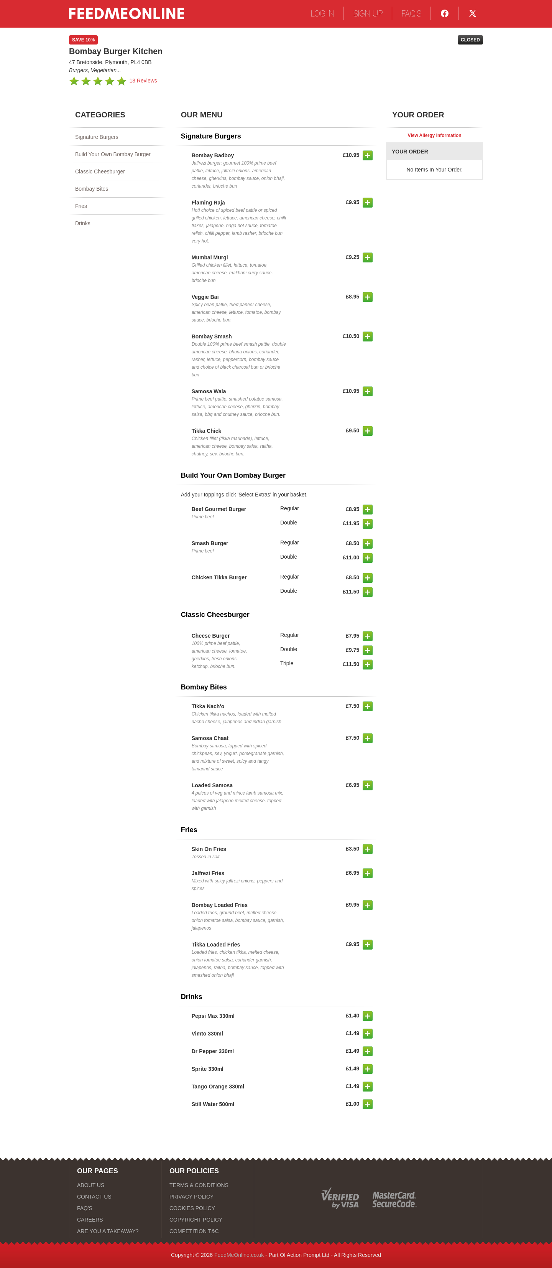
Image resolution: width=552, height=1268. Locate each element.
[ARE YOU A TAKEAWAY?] (115, 1231)
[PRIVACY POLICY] (207, 1196)
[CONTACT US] (115, 1196)
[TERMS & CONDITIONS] (207, 1185)
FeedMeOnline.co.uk (239, 1255)
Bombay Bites (91, 189)
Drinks (82, 223)
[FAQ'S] (115, 1208)
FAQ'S (411, 13)
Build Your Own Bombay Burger (113, 154)
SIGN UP (368, 13)
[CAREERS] (115, 1219)
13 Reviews (143, 80)
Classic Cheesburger (100, 171)
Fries (81, 206)
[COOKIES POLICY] (207, 1208)
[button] (368, 155)
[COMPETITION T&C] (207, 1231)
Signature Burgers (96, 137)
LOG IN (322, 13)
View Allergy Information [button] (435, 135)
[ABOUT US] (115, 1185)
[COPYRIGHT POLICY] (207, 1219)
